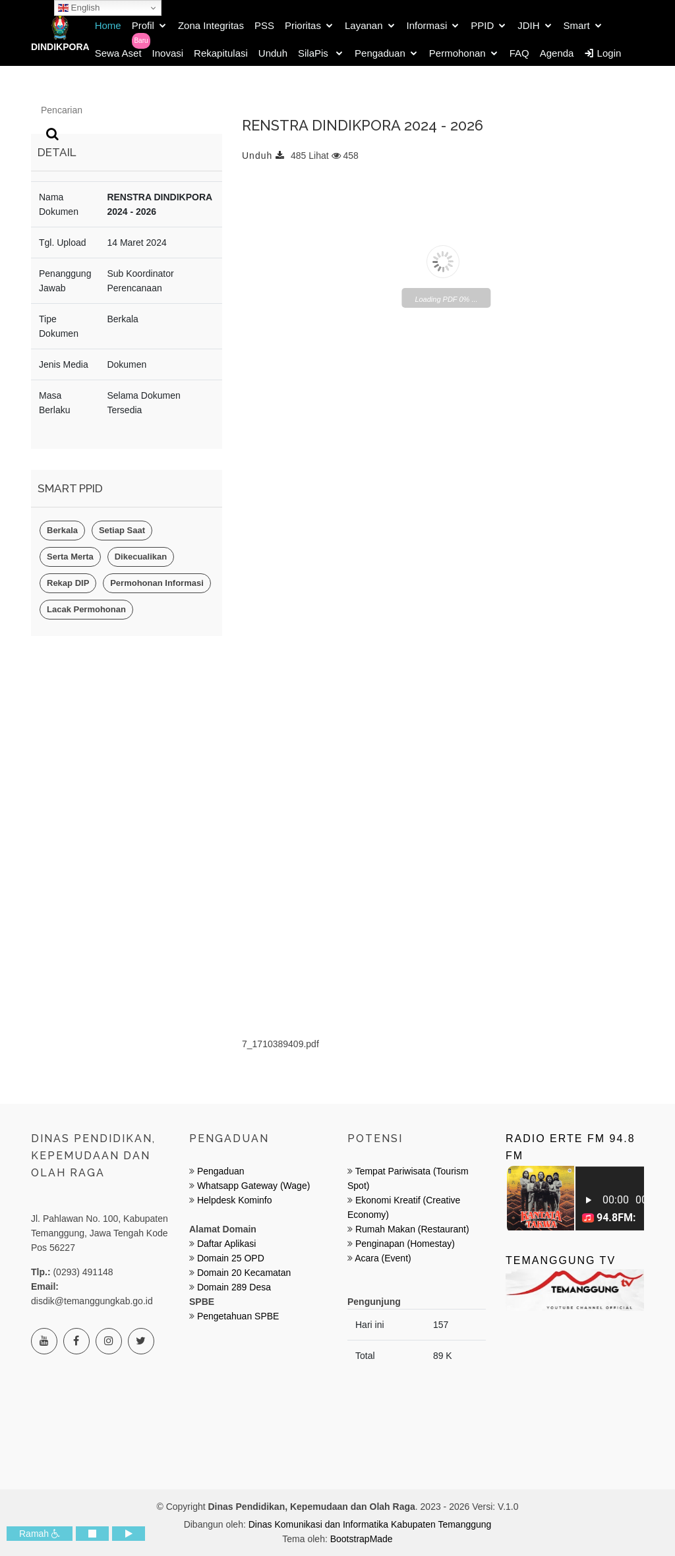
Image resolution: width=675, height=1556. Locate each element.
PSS (264, 25)
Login (602, 53)
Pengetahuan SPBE (238, 1316)
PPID (482, 25)
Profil (143, 25)
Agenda (557, 53)
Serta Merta (70, 557)
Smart (577, 25)
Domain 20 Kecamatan (244, 1272)
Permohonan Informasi (157, 583)
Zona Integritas (211, 25)
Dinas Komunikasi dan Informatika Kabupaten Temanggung (370, 1524)
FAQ (519, 53)
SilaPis (314, 53)
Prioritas (303, 25)
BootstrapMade (361, 1539)
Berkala (62, 530)
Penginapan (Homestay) (405, 1243)
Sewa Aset (118, 53)
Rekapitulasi (221, 53)
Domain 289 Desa (234, 1287)
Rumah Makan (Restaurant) (412, 1229)
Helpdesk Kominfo (233, 1200)
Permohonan (457, 53)
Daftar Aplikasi (226, 1243)
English (79, 8)
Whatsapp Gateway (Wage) (252, 1185)
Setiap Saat (122, 530)
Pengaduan (380, 53)
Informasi (427, 25)
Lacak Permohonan (86, 609)
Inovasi (168, 53)
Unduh (272, 53)
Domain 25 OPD (230, 1258)
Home (108, 25)
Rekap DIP (68, 583)
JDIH (528, 25)
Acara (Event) (383, 1258)
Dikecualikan (141, 557)
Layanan (364, 25)
